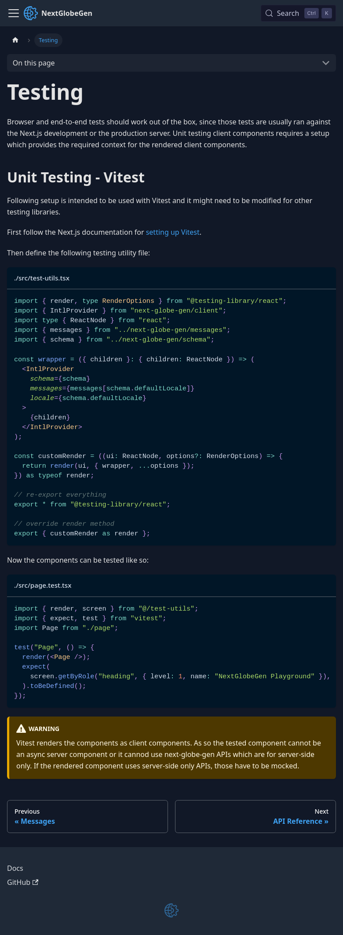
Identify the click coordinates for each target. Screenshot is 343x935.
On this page (34, 63)
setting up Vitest (173, 232)
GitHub (22, 882)
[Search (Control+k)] (298, 13)
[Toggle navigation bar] (13, 13)
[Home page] (15, 40)
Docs (15, 868)
